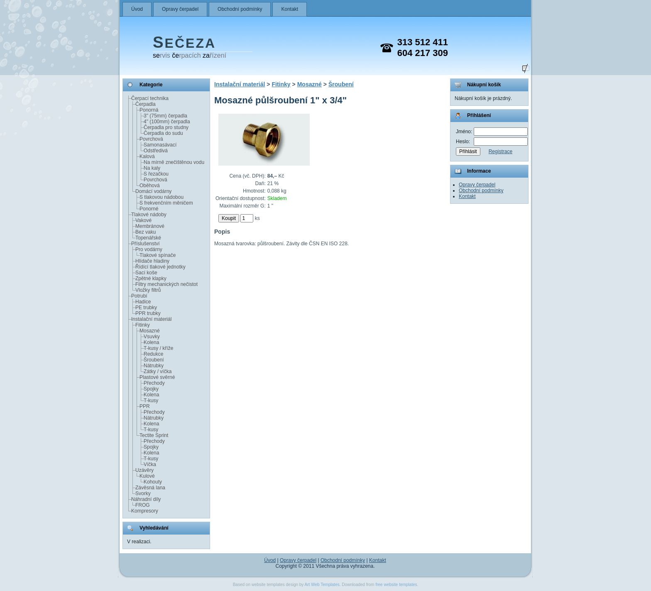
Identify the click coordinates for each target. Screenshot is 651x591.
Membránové (149, 226)
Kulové (147, 476)
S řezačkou (156, 174)
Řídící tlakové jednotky (160, 267)
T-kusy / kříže (158, 348)
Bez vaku (145, 232)
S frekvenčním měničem (166, 203)
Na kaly (152, 168)
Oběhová (150, 185)
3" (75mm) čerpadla (165, 116)
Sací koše (146, 273)
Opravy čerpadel (180, 9)
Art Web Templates (322, 584)
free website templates (396, 584)
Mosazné (150, 331)
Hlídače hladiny (152, 261)
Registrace (500, 151)
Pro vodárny (148, 249)
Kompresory (144, 511)
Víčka (150, 464)
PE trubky (146, 307)
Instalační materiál (151, 319)
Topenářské (148, 238)
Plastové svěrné (157, 377)
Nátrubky (154, 366)
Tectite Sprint (154, 435)
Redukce (153, 354)
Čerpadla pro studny (166, 127)
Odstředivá (156, 151)
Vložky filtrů (148, 290)
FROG (142, 505)
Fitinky (142, 325)
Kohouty (153, 482)
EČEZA (184, 43)
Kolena (151, 342)
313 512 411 (422, 42)
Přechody (154, 383)
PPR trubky (148, 313)
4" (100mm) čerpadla (167, 122)
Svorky (143, 493)
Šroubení (154, 360)
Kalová (147, 156)
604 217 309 (422, 53)
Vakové (143, 220)
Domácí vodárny (153, 191)
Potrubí (139, 296)
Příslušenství (145, 244)
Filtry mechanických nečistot (166, 284)
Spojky (151, 389)
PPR (145, 406)
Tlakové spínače (158, 255)
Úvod (137, 9)
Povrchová (151, 139)
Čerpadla (145, 104)
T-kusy (151, 400)
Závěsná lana (150, 488)
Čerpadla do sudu (163, 133)
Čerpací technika (150, 98)
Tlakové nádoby (148, 214)
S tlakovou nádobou (162, 197)
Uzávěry (144, 470)
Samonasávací (160, 145)
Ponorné (149, 209)
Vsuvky (152, 336)
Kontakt (289, 9)
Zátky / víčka (157, 371)
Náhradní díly (146, 499)
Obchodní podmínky (240, 9)
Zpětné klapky (150, 278)
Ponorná (149, 110)
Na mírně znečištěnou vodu (174, 162)
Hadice (143, 302)
